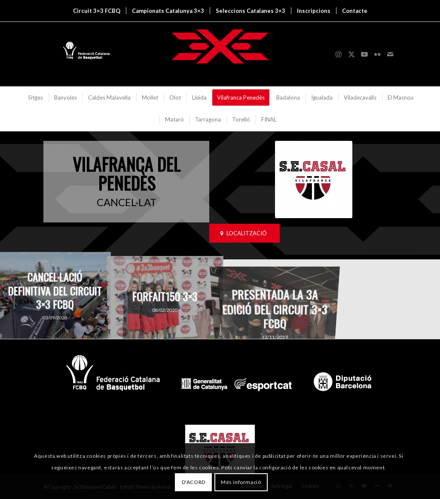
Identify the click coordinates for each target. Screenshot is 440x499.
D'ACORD (193, 482)
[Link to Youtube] (364, 54)
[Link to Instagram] (338, 54)
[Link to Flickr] (377, 54)
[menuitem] (96, 10)
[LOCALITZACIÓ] (244, 233)
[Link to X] (351, 54)
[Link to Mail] (390, 54)
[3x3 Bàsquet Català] (220, 54)
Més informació (241, 482)
